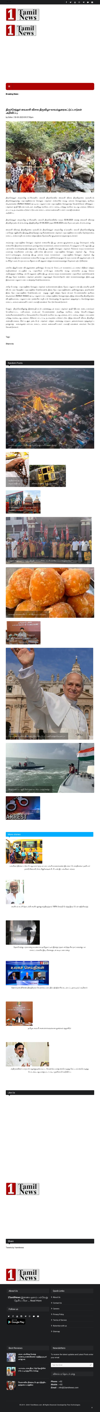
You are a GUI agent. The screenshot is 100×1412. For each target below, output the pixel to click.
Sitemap (55, 1331)
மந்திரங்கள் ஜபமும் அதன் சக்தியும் (16, 482)
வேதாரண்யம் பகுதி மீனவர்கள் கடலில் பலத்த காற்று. (29, 789)
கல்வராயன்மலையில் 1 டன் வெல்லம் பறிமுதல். (27, 614)
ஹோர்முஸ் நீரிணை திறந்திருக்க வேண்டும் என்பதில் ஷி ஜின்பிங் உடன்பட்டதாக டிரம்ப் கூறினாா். (49, 988)
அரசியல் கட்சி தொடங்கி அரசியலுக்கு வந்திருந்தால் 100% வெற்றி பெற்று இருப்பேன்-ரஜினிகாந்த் (49, 907)
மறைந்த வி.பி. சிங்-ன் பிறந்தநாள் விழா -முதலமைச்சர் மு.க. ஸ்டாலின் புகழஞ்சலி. (22, 638)
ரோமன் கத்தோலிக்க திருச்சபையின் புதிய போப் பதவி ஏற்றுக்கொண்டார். (37, 736)
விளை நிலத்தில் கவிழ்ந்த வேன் (44, 483)
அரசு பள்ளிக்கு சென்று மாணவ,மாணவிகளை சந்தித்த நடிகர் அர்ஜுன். (32, 1356)
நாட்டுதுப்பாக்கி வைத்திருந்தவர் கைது (20, 814)
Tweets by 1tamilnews (15, 1248)
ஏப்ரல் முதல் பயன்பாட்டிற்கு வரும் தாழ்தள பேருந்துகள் (22, 508)
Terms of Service (59, 1320)
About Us (55, 1297)
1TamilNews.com (36, 1405)
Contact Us (56, 1303)
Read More (36, 1300)
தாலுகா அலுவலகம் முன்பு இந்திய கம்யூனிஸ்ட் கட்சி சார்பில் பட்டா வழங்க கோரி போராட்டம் (45, 561)
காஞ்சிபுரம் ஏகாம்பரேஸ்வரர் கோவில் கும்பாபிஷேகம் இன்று (32, 445)
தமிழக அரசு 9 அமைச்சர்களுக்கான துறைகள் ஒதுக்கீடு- (49, 1028)
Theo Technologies (73, 1405)
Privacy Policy (57, 1314)
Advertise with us (59, 1326)
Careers (55, 1309)
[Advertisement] (50, 61)
